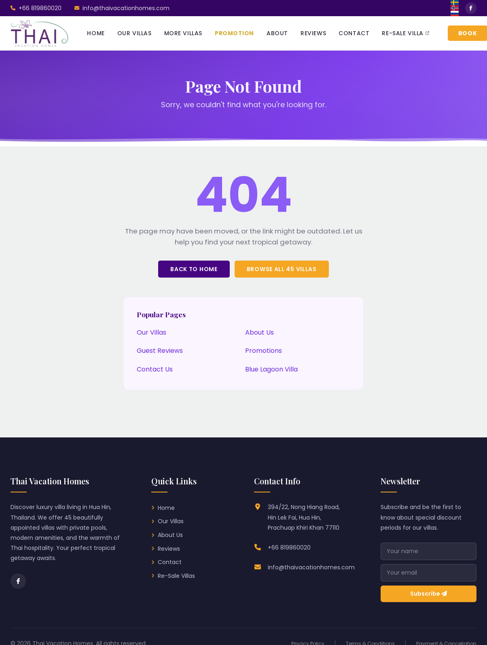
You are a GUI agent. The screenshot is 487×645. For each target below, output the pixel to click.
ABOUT (277, 33)
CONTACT (354, 33)
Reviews (169, 549)
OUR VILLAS (134, 33)
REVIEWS (313, 33)
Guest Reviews (160, 350)
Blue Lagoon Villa (271, 369)
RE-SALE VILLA (405, 33)
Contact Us (155, 369)
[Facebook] (18, 581)
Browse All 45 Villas (282, 269)
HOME (95, 33)
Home (166, 508)
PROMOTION (234, 33)
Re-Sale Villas (176, 576)
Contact (170, 562)
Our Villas (151, 332)
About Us (259, 332)
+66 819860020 (289, 547)
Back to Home (193, 269)
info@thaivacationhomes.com (311, 567)
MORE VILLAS (183, 33)
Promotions (263, 350)
